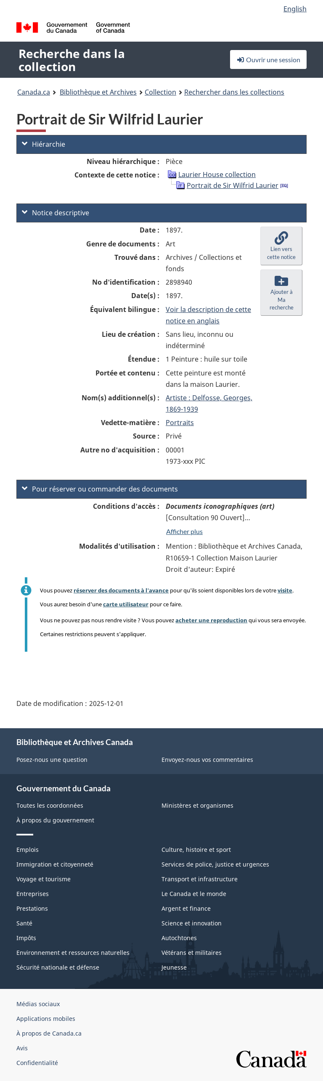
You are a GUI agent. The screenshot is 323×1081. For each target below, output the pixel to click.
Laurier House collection (217, 174)
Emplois (27, 850)
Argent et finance (186, 908)
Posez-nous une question (51, 760)
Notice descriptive (55, 212)
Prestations (32, 908)
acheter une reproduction (211, 620)
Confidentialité (37, 1063)
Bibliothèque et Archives (98, 92)
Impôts (26, 938)
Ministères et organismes (197, 805)
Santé (24, 923)
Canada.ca (33, 92)
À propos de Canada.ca (49, 1033)
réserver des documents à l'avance (121, 590)
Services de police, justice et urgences (215, 864)
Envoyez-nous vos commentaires (207, 760)
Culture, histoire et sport (196, 850)
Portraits (180, 422)
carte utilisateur (125, 604)
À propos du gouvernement (55, 820)
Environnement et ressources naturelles (73, 953)
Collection (160, 92)
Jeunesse (174, 967)
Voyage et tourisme (43, 879)
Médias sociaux (38, 1004)
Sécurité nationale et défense (57, 967)
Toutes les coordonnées (49, 805)
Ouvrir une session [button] (268, 59)
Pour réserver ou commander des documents (100, 489)
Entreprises (32, 894)
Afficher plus (184, 531)
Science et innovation (192, 923)
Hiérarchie (43, 144)
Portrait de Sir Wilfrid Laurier (232, 185)
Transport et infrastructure (200, 879)
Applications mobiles (45, 1019)
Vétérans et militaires (192, 953)
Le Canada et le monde (194, 894)
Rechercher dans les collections (234, 92)
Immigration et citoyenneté (54, 864)
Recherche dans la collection (72, 59)
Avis (22, 1048)
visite (285, 590)
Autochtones (179, 938)
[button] (281, 246)
